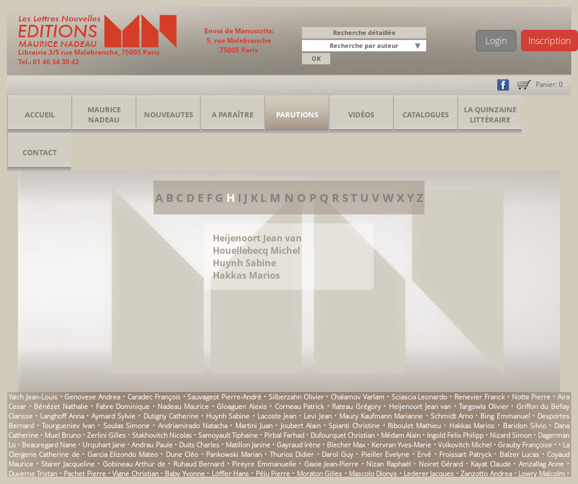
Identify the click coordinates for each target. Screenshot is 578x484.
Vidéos (361, 114)
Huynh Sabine (244, 263)
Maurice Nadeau (104, 114)
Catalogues (425, 114)
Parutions (297, 114)
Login (496, 40)
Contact (40, 152)
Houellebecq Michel (256, 250)
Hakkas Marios (246, 275)
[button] (419, 46)
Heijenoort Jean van (257, 238)
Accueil (40, 114)
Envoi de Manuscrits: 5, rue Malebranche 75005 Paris (239, 40)
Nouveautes (168, 114)
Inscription (549, 40)
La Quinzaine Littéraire (490, 114)
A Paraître (232, 114)
